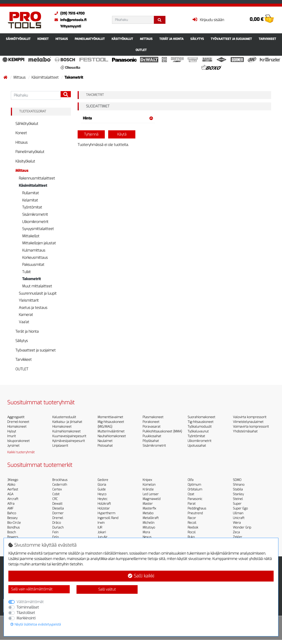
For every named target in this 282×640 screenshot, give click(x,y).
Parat (192, 504)
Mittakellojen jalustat (39, 243)
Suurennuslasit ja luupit (38, 293)
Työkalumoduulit (200, 426)
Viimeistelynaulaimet (248, 422)
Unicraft (238, 518)
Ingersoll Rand (108, 518)
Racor (192, 518)
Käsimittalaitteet (45, 77)
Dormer (58, 513)
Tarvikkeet (267, 39)
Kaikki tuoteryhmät (21, 452)
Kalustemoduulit (64, 417)
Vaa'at (24, 322)
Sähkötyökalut (18, 39)
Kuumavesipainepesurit (69, 436)
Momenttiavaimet (110, 417)
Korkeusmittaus (35, 257)
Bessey (12, 518)
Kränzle (148, 489)
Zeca (236, 532)
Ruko (191, 537)
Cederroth (59, 484)
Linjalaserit (60, 446)
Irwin (101, 523)
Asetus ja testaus (33, 307)
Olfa (191, 480)
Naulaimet (105, 441)
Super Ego (240, 508)
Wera (237, 523)
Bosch (11, 532)
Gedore (103, 480)
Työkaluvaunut (198, 431)
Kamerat (26, 314)
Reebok (193, 527)
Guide (102, 489)
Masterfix (149, 508)
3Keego (12, 480)
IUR (100, 527)
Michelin (148, 523)
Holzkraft (104, 504)
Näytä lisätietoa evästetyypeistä (35, 624)
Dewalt (57, 504)
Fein (55, 532)
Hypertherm (106, 513)
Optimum (194, 484)
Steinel (238, 499)
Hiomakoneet (16, 426)
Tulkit (26, 271)
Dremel (57, 518)
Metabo (148, 513)
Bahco (11, 513)
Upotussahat (197, 446)
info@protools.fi (69, 20)
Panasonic (195, 499)
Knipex (147, 480)
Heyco (102, 494)
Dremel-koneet (18, 422)
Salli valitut (107, 589)
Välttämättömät (30, 601)
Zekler (237, 537)
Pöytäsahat (151, 441)
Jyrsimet (13, 446)
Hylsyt (11, 431)
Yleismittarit (29, 300)
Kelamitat (30, 200)
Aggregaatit (15, 417)
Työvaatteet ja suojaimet (231, 39)
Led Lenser (151, 494)
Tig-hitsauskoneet (200, 422)
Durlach (58, 527)
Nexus (147, 537)
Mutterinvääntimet (111, 431)
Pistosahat (105, 446)
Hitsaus (61, 39)
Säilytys (197, 39)
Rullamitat (30, 193)
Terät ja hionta (171, 39)
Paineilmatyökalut (90, 39)
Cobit (56, 494)
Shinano (238, 484)
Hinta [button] (118, 118)
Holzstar (104, 508)
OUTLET (141, 50)
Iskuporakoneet (18, 441)
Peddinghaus (197, 508)
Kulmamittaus (33, 250)
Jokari (102, 532)
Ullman (238, 513)
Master (148, 504)
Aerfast (12, 489)
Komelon (149, 484)
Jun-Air (103, 537)
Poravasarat (151, 426)
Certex (57, 489)
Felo (55, 537)
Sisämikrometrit (35, 214)
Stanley (238, 494)
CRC (55, 499)
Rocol (192, 532)
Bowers (12, 537)
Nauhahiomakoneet (112, 436)
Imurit (11, 436)
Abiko (11, 484)
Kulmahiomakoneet (66, 431)
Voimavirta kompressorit (251, 426)
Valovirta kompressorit (249, 417)
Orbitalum (195, 489)
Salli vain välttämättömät (32, 589)
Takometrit (31, 278)
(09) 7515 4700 (68, 13)
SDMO (237, 480)
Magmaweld (151, 499)
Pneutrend (195, 513)
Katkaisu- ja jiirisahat (67, 422)
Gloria (102, 484)
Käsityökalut (122, 39)
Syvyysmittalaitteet (38, 228)
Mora (146, 532)
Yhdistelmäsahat (245, 431)
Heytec (103, 499)
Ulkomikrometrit (35, 221)
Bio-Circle (14, 523)
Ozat (191, 494)
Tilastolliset (26, 612)
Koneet (43, 39)
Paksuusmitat (33, 264)
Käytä (122, 134)
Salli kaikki (141, 576)
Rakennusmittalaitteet (37, 178)
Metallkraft (151, 518)
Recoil (192, 523)
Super (237, 504)
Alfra (10, 504)
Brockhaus (59, 480)
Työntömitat (32, 207)
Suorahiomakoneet (201, 417)
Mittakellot (30, 236)
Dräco (56, 523)
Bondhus (13, 527)
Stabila (238, 489)
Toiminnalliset (28, 607)
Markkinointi (26, 618)
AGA (10, 494)
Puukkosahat (152, 436)
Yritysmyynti (70, 26)
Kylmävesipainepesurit (68, 441)
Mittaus (146, 39)
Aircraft (12, 499)
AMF (10, 508)
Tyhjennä (91, 134)
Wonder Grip (242, 527)
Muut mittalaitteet (37, 286)
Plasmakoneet (153, 417)
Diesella (58, 508)
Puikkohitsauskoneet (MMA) (162, 431)
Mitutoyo (149, 527)
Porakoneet (151, 422)
